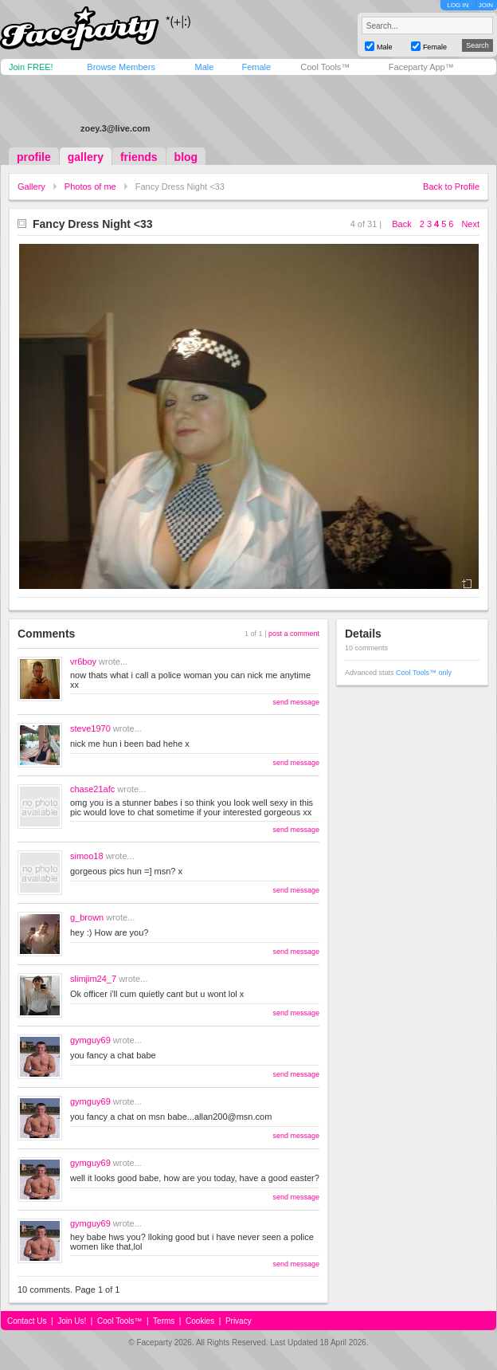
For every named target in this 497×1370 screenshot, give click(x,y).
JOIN (486, 5)
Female (256, 67)
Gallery (31, 186)
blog (186, 157)
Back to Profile (451, 186)
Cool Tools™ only (424, 673)
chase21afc (92, 789)
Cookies (200, 1321)
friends (139, 157)
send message (295, 702)
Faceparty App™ (421, 67)
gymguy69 (90, 1040)
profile (34, 157)
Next (470, 224)
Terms (163, 1321)
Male (203, 67)
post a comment (293, 634)
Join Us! (71, 1321)
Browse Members (121, 67)
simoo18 (87, 856)
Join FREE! (31, 67)
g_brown (87, 917)
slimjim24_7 (93, 978)
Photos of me (90, 186)
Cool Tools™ (325, 67)
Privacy (238, 1321)
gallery (86, 157)
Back (401, 224)
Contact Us (26, 1321)
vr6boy (83, 661)
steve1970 (90, 728)
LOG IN (457, 5)
